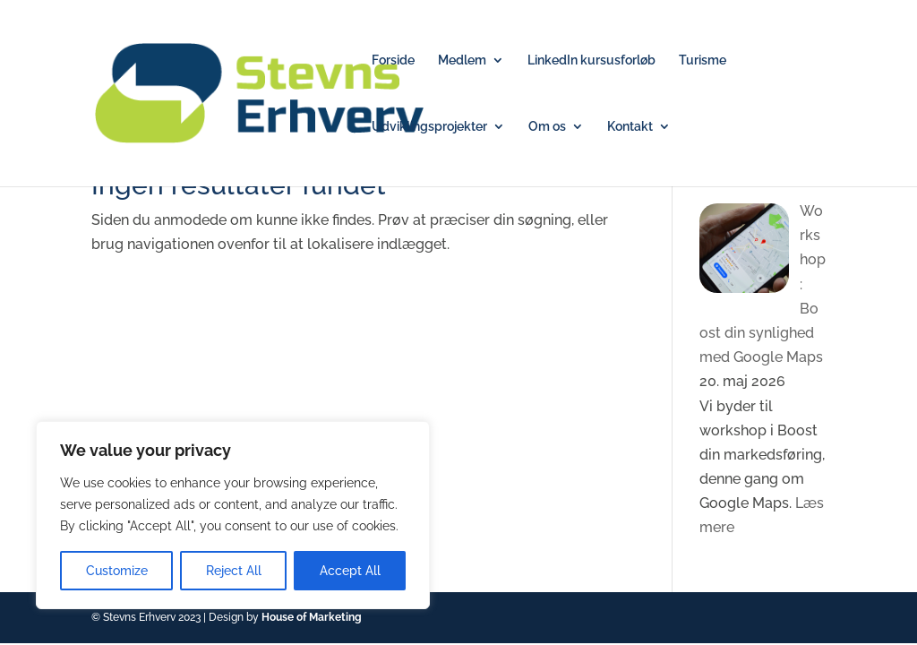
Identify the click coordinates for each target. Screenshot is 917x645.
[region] (233, 515)
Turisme (702, 60)
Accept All (350, 570)
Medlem (462, 60)
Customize (117, 570)
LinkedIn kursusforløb (591, 60)
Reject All (233, 570)
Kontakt (630, 126)
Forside (393, 60)
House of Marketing (311, 617)
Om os (547, 126)
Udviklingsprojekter (429, 126)
